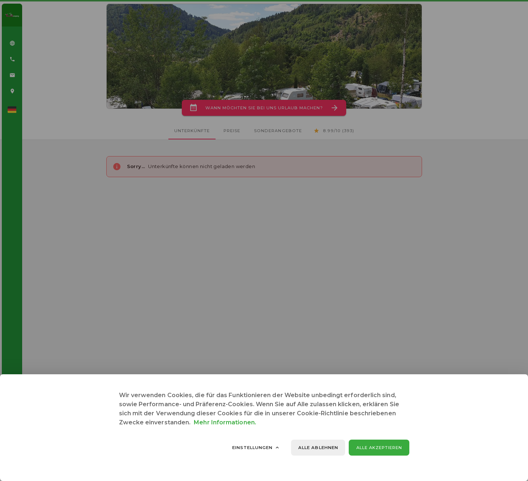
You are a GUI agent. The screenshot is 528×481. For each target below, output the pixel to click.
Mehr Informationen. (225, 422)
